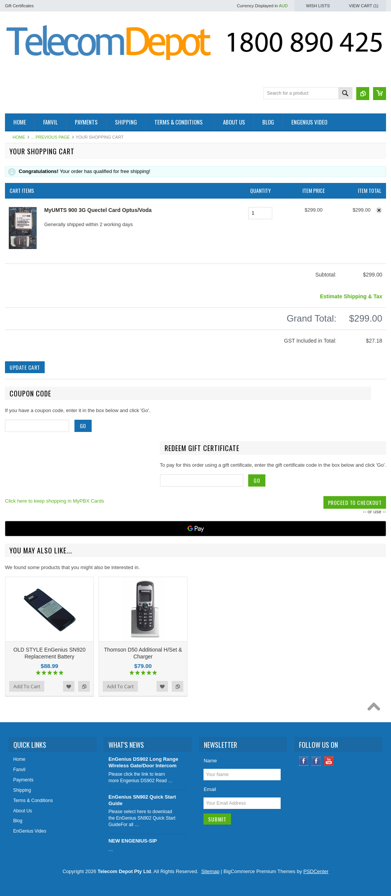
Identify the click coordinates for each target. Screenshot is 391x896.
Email (210, 789)
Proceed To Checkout (355, 502)
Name (210, 760)
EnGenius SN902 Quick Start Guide (142, 800)
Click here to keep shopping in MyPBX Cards (54, 501)
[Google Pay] (195, 528)
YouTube (329, 761)
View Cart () (363, 5)
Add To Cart (26, 686)
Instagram (316, 761)
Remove (379, 210)
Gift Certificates (19, 5)
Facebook (304, 761)
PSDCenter (316, 871)
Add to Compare (84, 686)
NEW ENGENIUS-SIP (132, 841)
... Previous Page (50, 137)
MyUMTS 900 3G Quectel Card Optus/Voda (98, 210)
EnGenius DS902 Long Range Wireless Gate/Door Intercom (143, 762)
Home (19, 137)
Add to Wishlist (68, 686)
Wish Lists (318, 5)
